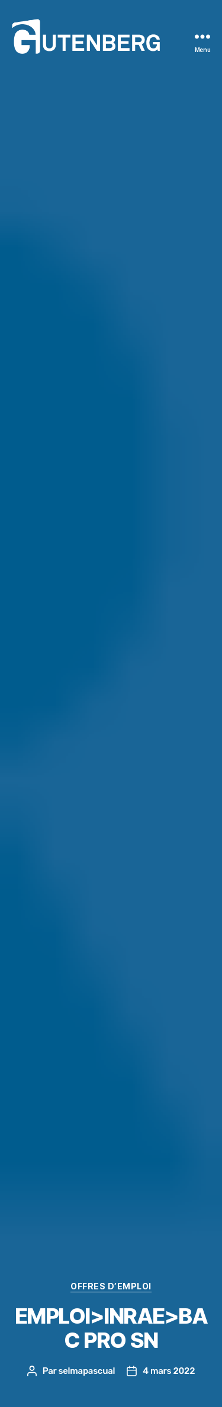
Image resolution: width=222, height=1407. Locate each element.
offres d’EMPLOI (111, 1286)
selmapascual (86, 1371)
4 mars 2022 (169, 1371)
